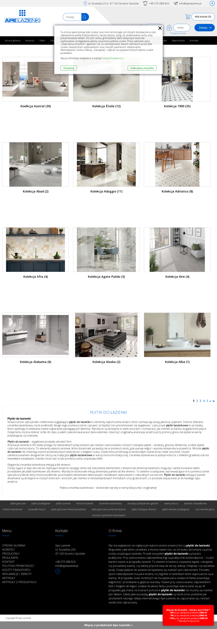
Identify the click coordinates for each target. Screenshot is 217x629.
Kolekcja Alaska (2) (106, 362)
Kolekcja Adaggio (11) (106, 191)
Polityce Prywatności (112, 58)
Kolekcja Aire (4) (177, 277)
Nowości (29, 40)
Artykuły (8, 578)
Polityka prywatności (18, 566)
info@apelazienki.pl (190, 3)
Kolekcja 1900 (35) (177, 106)
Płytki (42, 40)
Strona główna (12, 40)
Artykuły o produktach (19, 582)
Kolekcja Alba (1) (177, 362)
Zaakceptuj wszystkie (142, 68)
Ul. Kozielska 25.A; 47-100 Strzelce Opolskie (113, 3)
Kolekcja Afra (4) (35, 277)
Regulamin (10, 558)
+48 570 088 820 (159, 3)
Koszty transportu (16, 570)
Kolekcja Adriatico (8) (177, 191)
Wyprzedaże (178, 40)
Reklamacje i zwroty (17, 574)
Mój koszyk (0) (203, 16)
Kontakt (194, 40)
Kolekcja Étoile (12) (106, 106)
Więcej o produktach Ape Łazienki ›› (108, 625)
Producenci (10, 553)
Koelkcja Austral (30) (35, 106)
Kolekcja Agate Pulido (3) (106, 277)
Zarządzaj (68, 68)
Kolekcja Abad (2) (35, 191)
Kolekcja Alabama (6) (35, 362)
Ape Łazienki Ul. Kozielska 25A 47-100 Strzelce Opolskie (70, 549)
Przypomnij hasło (178, 33)
